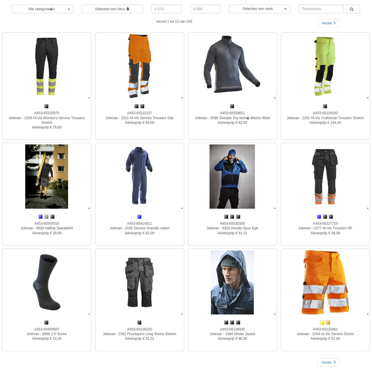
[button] (259, 9)
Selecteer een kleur (112, 9)
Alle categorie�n (49, 9)
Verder (329, 23)
